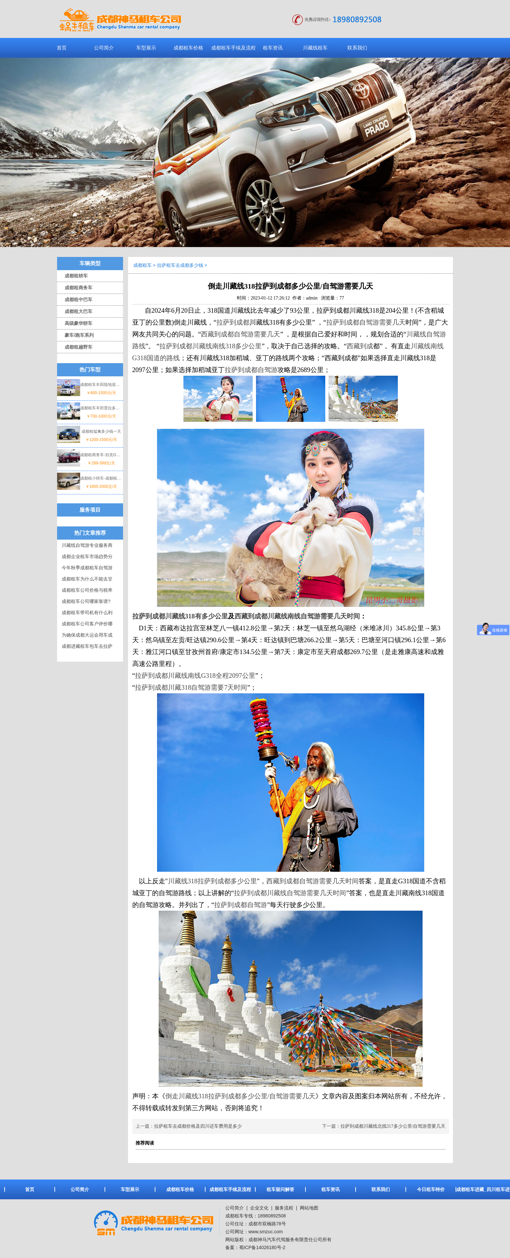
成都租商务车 (74, 287)
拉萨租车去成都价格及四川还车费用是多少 (198, 1126)
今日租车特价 (431, 1189)
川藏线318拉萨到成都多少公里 (212, 881)
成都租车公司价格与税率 (87, 590)
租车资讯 (273, 47)
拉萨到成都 (232, 322)
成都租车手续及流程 (233, 47)
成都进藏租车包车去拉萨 (87, 646)
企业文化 (259, 1208)
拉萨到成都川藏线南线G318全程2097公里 (195, 675)
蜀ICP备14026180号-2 (262, 1247)
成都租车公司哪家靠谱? (86, 601)
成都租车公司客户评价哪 (87, 623)
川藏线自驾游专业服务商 (87, 545)
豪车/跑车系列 (75, 335)
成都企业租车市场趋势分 (87, 556)
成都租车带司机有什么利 (87, 612)
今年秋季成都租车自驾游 (87, 567)
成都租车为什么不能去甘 (87, 579)
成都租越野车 (74, 347)
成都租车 (142, 265)
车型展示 (146, 47)
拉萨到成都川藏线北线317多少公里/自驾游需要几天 (393, 1126)
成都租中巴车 (74, 299)
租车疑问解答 (280, 1189)
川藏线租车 (315, 47)
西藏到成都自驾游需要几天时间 (312, 881)
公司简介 (104, 47)
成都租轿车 (72, 275)
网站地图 (309, 1208)
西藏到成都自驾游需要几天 (240, 334)
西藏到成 (360, 346)
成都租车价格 (188, 47)
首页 (62, 47)
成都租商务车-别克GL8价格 (101, 455)
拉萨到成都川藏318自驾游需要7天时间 (191, 687)
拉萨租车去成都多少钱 (180, 265)
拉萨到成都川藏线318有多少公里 (180, 616)
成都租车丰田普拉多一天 (101, 408)
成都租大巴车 (74, 311)
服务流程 (284, 1208)
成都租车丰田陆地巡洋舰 (101, 384)
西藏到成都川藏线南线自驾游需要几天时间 (297, 616)
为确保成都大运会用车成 (87, 635)
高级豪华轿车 (74, 323)
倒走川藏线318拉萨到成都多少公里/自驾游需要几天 (240, 1096)
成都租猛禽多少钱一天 (101, 431)
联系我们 (357, 47)
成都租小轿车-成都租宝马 (101, 478)
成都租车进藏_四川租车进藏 (481, 1189)
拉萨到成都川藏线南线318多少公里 (210, 346)
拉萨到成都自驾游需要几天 (365, 322)
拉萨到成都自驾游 (251, 369)
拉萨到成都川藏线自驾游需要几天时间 (290, 892)
